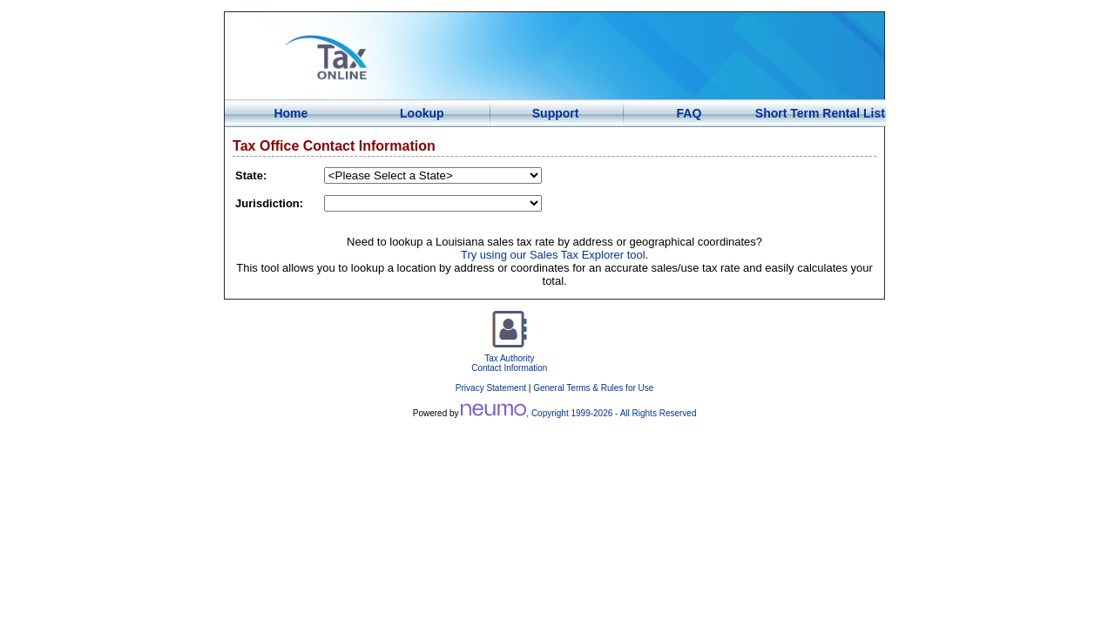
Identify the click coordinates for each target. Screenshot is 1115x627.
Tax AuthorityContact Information (509, 358)
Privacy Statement (491, 388)
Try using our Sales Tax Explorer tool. (554, 254)
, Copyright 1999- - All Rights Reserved (578, 413)
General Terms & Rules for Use (593, 388)
